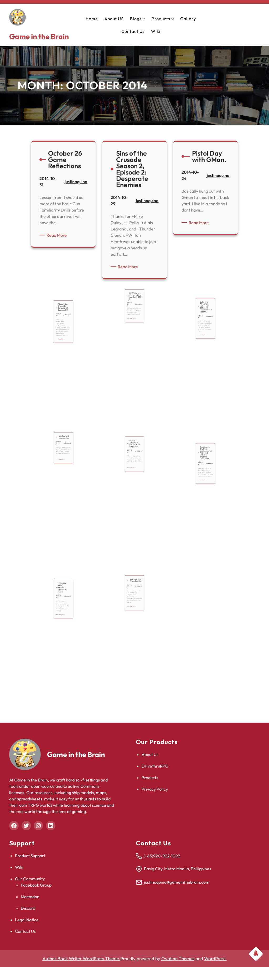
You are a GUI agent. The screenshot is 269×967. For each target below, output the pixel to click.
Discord (28, 908)
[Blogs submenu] (144, 18)
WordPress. (215, 958)
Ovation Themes (177, 958)
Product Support (30, 855)
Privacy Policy (155, 789)
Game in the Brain (39, 36)
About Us (150, 754)
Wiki (19, 867)
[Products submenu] (172, 18)
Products (150, 777)
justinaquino (75, 184)
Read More (58, 234)
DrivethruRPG (155, 766)
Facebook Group (36, 885)
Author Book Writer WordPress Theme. (81, 958)
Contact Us (25, 931)
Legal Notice (27, 919)
